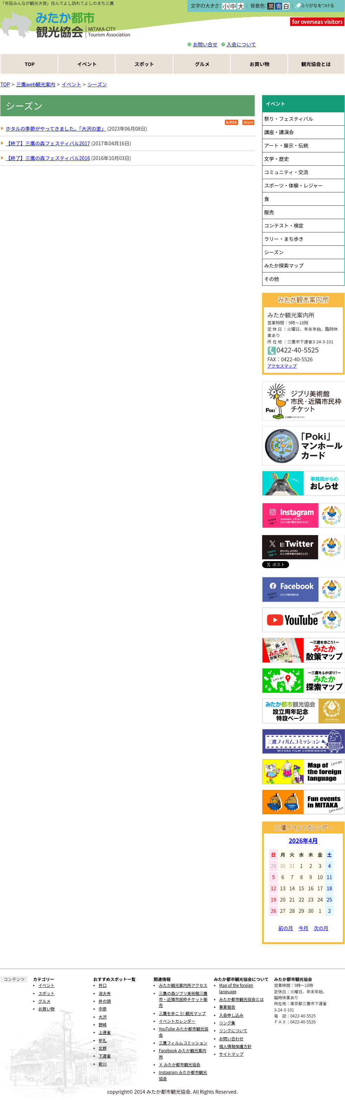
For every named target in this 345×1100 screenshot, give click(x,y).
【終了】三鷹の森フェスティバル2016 (48, 158)
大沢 (103, 1017)
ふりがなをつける (314, 6)
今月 (303, 927)
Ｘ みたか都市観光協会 (179, 1064)
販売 (269, 212)
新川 (103, 1064)
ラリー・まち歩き (284, 238)
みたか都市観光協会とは (241, 999)
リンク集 (227, 1023)
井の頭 (105, 1001)
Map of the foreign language (236, 988)
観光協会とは (316, 63)
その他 (271, 278)
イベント (87, 63)
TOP (29, 63)
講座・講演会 (279, 132)
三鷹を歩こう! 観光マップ (182, 1013)
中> (232, 6)
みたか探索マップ (284, 265)
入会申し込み (231, 1015)
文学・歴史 (276, 158)
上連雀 (105, 1032)
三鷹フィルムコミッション (183, 1043)
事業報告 (227, 1007)
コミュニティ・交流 (286, 172)
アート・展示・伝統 (286, 145)
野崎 (103, 1024)
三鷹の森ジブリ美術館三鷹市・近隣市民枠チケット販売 (183, 999)
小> (225, 6)
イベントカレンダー (177, 1021)
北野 (103, 1048)
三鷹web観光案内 (36, 84)
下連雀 (105, 1056)
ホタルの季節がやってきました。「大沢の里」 (56, 128)
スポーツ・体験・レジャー (293, 185)
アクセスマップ (282, 366)
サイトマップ (231, 1054)
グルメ (202, 63)
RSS (231, 122)
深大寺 (105, 993)
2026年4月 (303, 840)
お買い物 (259, 63)
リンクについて (233, 1030)
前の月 (285, 927)
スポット (144, 63)
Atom (248, 122)
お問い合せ (205, 44)
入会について (241, 44)
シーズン (97, 84)
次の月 (321, 927)
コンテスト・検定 (284, 225)
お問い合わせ (231, 1038)
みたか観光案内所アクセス (183, 985)
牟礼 (103, 1040)
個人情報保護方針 (235, 1046)
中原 (103, 1009)
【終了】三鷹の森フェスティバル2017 (48, 143)
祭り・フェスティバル (288, 118)
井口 (103, 985)
